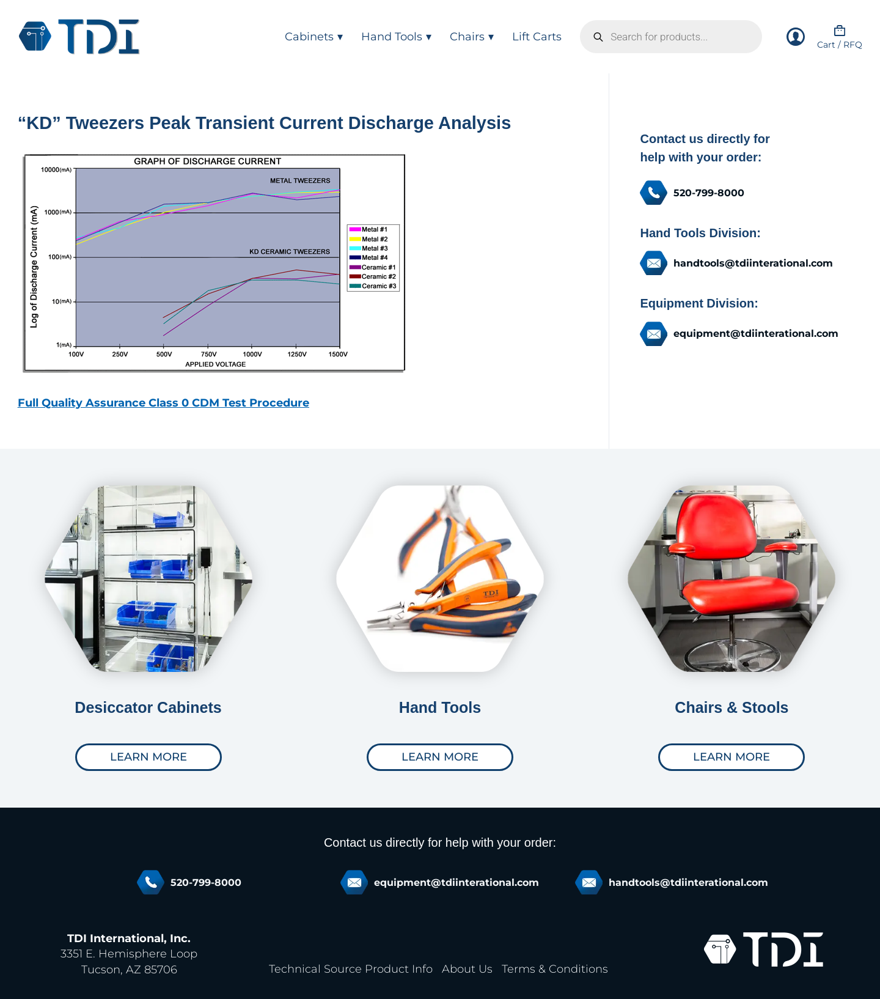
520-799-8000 (708, 193)
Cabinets (314, 36)
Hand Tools (396, 36)
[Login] (796, 37)
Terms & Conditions (555, 969)
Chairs (472, 36)
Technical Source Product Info (351, 969)
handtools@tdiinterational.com (753, 263)
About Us (467, 969)
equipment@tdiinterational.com (755, 333)
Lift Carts (537, 36)
